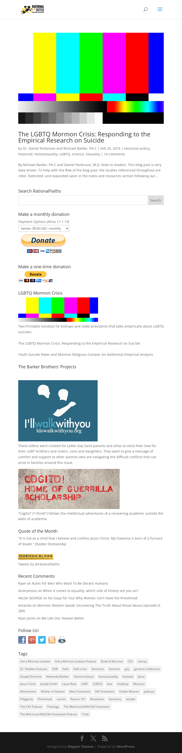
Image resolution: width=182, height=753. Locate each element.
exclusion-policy (137, 148)
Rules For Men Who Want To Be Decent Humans (70, 583)
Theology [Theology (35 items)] (53, 707)
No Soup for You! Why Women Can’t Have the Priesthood (92, 598)
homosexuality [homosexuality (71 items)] (108, 676)
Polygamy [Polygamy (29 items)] (26, 699)
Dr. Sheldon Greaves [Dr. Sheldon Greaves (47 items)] (33, 669)
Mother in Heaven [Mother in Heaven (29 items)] (53, 691)
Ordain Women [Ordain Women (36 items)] (129, 691)
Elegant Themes (81, 746)
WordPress (126, 746)
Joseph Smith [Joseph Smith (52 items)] (48, 684)
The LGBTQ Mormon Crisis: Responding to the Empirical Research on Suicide (84, 137)
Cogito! (24, 513)
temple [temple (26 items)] (130, 699)
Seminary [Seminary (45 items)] (115, 699)
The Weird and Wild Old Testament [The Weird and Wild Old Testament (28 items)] (86, 707)
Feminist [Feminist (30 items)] (114, 669)
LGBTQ (64, 154)
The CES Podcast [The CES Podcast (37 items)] (31, 707)
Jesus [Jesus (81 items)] (141, 676)
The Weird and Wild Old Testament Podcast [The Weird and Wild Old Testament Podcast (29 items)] (48, 714)
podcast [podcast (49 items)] (149, 691)
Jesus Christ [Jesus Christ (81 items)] (28, 684)
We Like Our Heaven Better (62, 618)
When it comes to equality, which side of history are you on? (90, 590)
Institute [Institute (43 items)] (128, 676)
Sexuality (93, 154)
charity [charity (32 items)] (142, 661)
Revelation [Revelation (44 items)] (97, 699)
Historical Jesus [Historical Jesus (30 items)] (84, 676)
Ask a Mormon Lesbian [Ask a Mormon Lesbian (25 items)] (35, 661)
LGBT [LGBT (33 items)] (84, 684)
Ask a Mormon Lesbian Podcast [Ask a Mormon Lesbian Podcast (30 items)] (75, 661)
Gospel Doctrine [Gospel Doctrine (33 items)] (30, 676)
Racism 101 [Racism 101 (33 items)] (78, 699)
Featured (25, 154)
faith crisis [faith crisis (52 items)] (80, 669)
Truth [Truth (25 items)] (85, 714)
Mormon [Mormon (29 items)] (139, 684)
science (78, 154)
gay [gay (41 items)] (127, 669)
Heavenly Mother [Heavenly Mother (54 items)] (57, 676)
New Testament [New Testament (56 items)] (79, 691)
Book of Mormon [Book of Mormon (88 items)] (112, 661)
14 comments (114, 154)
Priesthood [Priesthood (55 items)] (45, 699)
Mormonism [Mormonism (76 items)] (28, 691)
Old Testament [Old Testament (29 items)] (104, 691)
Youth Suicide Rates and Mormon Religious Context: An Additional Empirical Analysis (85, 354)
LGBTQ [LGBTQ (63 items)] (97, 684)
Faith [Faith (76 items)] (65, 669)
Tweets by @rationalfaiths (38, 564)
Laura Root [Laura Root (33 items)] (69, 684)
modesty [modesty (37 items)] (122, 684)
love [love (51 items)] (109, 684)
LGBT (31, 451)
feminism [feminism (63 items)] (98, 669)
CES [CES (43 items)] (130, 661)
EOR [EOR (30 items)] (55, 669)
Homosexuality (46, 154)
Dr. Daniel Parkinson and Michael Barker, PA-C (60, 148)
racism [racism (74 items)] (61, 699)
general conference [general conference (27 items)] (147, 669)
